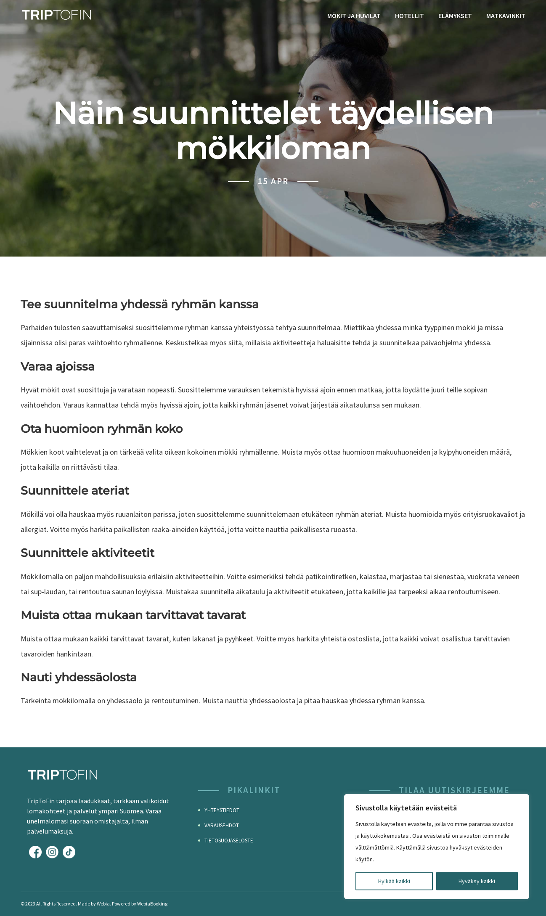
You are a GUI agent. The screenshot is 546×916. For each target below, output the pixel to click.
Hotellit (409, 15)
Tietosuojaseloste (228, 840)
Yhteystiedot (221, 810)
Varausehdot (221, 825)
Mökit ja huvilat (354, 15)
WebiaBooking (152, 903)
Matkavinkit (505, 15)
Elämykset (455, 15)
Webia (103, 903)
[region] (436, 846)
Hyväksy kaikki (477, 881)
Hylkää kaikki (394, 881)
